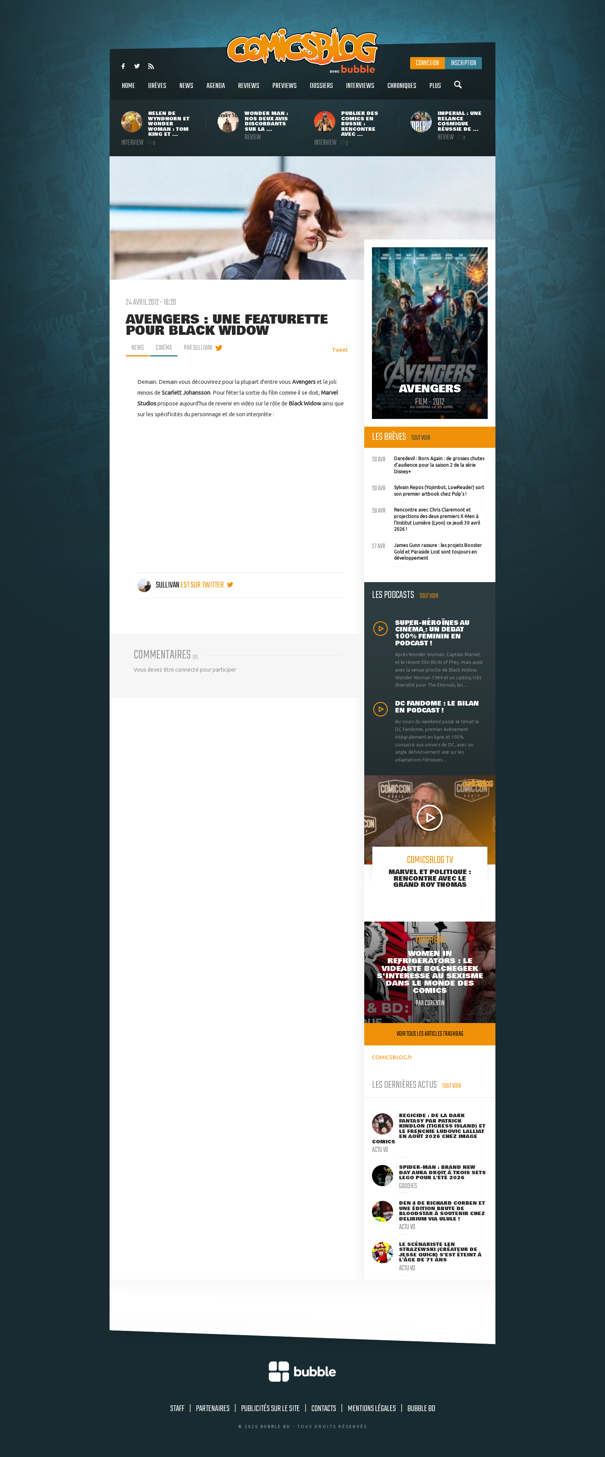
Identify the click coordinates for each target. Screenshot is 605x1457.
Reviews (249, 90)
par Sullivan (198, 348)
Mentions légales (372, 1409)
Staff (177, 1409)
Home (128, 90)
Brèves (157, 90)
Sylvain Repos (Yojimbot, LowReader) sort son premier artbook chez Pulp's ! (428, 489)
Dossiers (321, 90)
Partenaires (213, 1409)
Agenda (216, 90)
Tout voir (420, 438)
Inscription (463, 63)
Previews (284, 90)
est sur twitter (207, 585)
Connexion (427, 63)
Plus (435, 90)
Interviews (360, 90)
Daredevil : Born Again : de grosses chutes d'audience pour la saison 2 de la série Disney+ (428, 464)
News (186, 90)
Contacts (323, 1409)
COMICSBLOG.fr (392, 1057)
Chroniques (402, 90)
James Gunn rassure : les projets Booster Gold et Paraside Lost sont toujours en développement (427, 551)
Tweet (340, 349)
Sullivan (159, 585)
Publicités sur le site (270, 1409)
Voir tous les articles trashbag (430, 1034)
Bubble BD (421, 1409)
